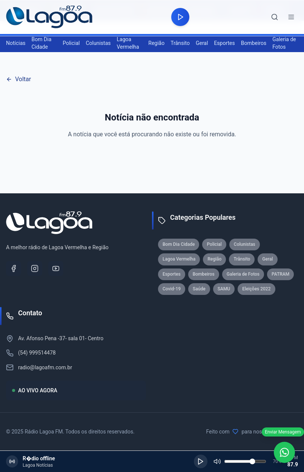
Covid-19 (172, 289)
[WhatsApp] (284, 452)
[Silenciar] (217, 461)
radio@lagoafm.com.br (45, 367)
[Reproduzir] (200, 461)
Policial (71, 43)
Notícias (16, 43)
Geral (202, 43)
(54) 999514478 (37, 353)
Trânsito (180, 43)
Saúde (199, 289)
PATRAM (280, 274)
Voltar (18, 79)
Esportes (224, 43)
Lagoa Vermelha (128, 43)
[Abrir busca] (274, 17)
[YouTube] (55, 268)
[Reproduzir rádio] (180, 17)
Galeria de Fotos (284, 43)
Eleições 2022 (256, 289)
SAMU (224, 289)
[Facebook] (13, 268)
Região (156, 43)
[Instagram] (34, 268)
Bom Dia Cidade (42, 43)
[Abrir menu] (291, 17)
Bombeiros (254, 43)
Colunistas (98, 43)
